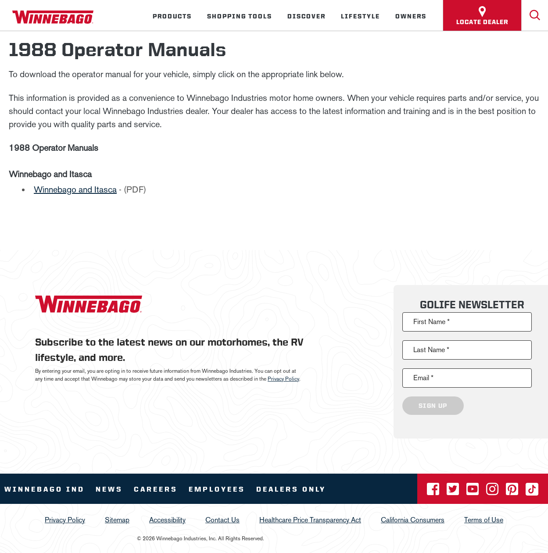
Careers (156, 489)
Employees (217, 489)
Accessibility (167, 520)
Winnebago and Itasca (75, 189)
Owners (410, 16)
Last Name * (431, 350)
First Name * (431, 322)
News (109, 489)
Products (172, 16)
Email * (423, 378)
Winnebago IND (44, 489)
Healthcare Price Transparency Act (310, 520)
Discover (306, 16)
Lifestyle (360, 16)
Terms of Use (483, 520)
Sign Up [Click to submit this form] (433, 406)
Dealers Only (291, 489)
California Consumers (412, 520)
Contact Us (222, 520)
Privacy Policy (283, 379)
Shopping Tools (239, 16)
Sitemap (117, 520)
